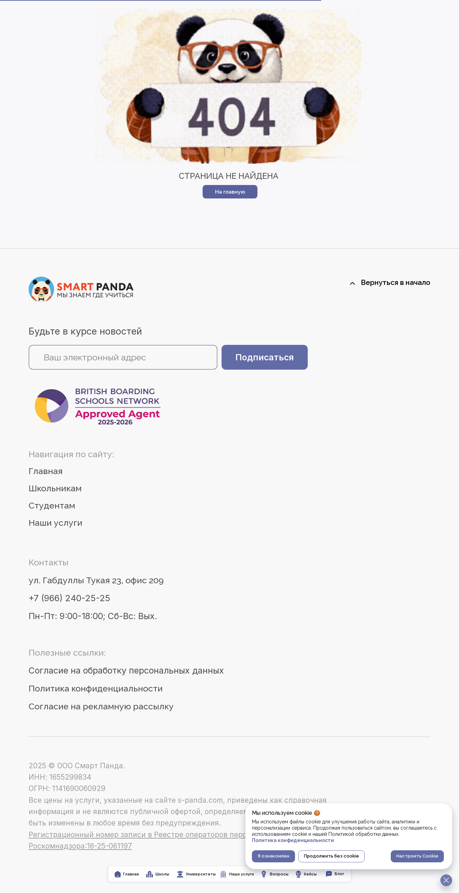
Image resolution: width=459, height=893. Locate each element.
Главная (46, 471)
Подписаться (264, 357)
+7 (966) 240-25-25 (69, 598)
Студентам (52, 506)
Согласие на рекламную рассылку (101, 706)
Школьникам (55, 488)
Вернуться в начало (395, 282)
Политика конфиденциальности (96, 689)
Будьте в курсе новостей (85, 331)
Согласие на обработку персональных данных (126, 670)
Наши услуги (55, 523)
